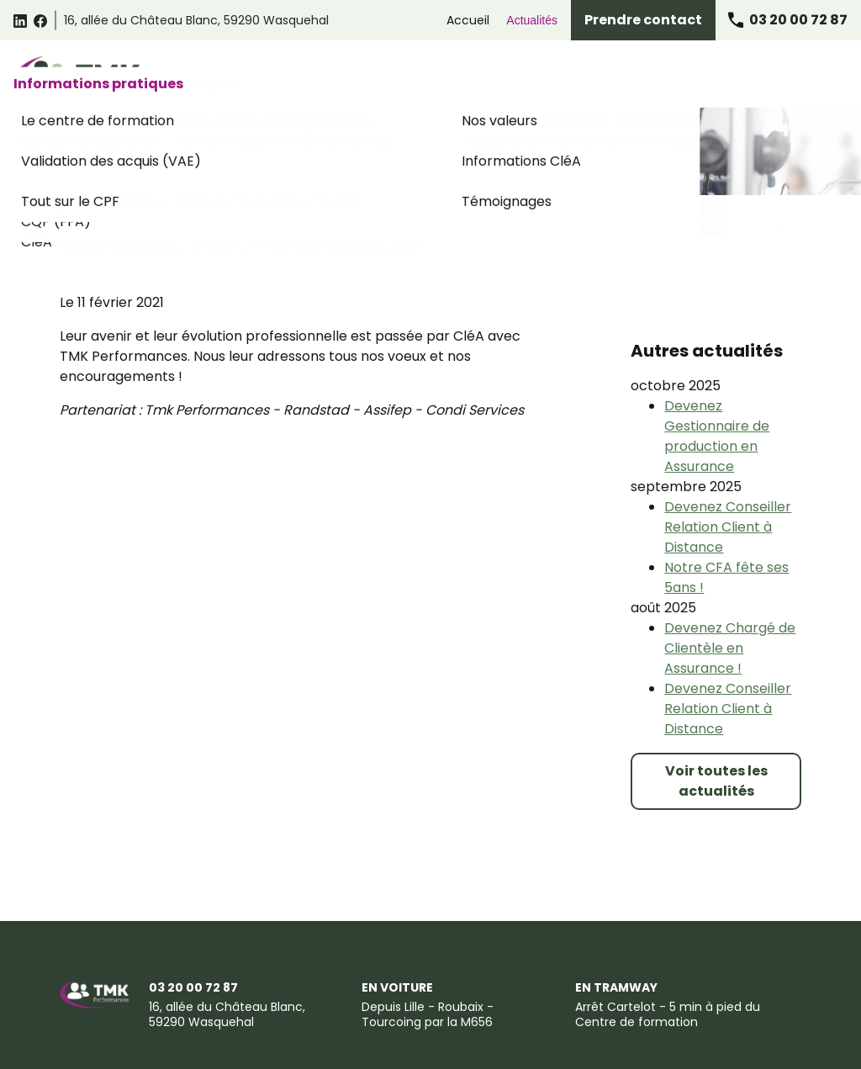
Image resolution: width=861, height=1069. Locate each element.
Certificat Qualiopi (375, 1021)
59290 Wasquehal (196, 20)
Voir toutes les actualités (716, 687)
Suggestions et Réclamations (139, 1021)
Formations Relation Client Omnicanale (421, 78)
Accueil (467, 20)
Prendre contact (643, 19)
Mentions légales (106, 989)
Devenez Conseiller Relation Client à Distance (727, 433)
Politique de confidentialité (428, 989)
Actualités (531, 20)
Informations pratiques (778, 78)
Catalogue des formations (232, 78)
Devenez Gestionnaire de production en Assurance (716, 343)
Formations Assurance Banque (619, 78)
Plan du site (272, 1021)
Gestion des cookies (574, 989)
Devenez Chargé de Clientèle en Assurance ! (729, 555)
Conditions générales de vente (255, 989)
